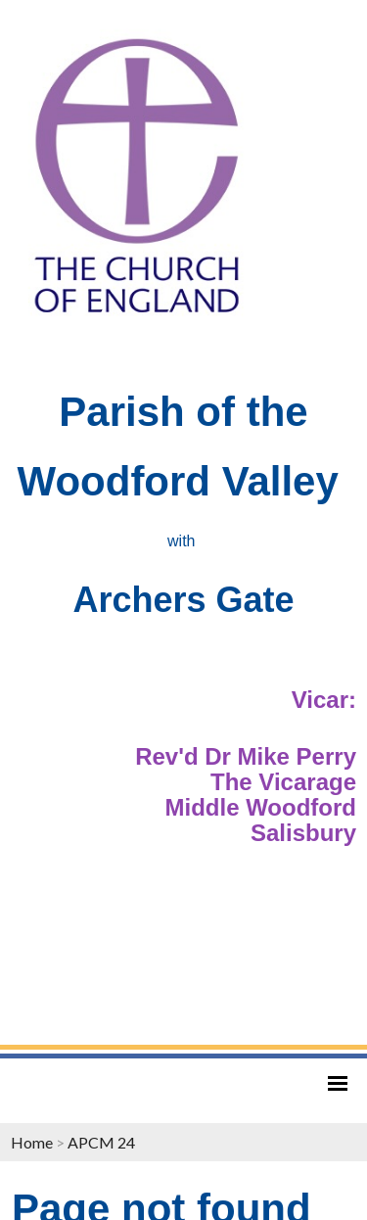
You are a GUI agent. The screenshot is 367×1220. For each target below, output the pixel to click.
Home (32, 1142)
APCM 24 (101, 1142)
